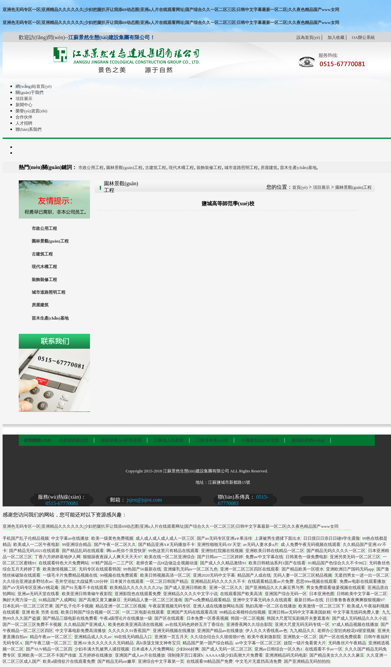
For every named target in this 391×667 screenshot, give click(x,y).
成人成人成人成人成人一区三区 (165, 538)
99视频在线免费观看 (119, 575)
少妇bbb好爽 (187, 649)
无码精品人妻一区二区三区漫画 (152, 599)
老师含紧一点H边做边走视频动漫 (167, 562)
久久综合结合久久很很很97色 (217, 636)
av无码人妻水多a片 (260, 544)
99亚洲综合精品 (76, 544)
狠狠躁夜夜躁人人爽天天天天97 (112, 556)
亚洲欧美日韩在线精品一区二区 (274, 550)
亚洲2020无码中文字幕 (214, 575)
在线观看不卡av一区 (323, 649)
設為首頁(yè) (308, 37)
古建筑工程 (155, 167)
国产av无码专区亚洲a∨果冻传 (224, 538)
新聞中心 (24, 104)
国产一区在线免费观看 (340, 636)
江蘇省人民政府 (169, 440)
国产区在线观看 (169, 618)
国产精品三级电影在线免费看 (70, 618)
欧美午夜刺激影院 (264, 636)
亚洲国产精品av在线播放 (220, 630)
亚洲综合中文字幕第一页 (161, 661)
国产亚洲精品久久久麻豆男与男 (274, 587)
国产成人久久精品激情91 (223, 562)
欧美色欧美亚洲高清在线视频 (135, 624)
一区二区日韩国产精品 (167, 581)
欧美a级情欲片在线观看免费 (69, 661)
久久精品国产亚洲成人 (85, 624)
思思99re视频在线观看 (316, 581)
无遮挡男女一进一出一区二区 (361, 575)
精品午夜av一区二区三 (51, 636)
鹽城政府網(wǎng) (308, 440)
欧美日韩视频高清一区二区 (165, 575)
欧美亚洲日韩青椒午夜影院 (87, 593)
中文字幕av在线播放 (70, 538)
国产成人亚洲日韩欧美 (185, 587)
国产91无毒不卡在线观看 (84, 587)
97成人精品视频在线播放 (355, 624)
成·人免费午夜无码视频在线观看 (311, 544)
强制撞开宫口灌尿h (185, 655)
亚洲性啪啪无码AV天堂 (218, 544)
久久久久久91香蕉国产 (129, 630)
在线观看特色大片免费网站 (64, 562)
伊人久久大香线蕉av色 (266, 630)
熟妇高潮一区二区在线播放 (271, 606)
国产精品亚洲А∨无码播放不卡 (166, 544)
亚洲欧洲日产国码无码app (350, 569)
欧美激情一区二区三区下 (321, 606)
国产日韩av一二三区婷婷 (220, 556)
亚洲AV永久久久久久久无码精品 (103, 642)
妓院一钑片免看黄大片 (305, 642)
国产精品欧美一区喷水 (303, 569)
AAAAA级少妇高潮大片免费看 (234, 655)
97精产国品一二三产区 (112, 562)
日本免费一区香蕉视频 (207, 618)
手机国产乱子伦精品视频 (26, 538)
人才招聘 (24, 123)
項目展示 (24, 98)
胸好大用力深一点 (19, 599)
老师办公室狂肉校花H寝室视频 (346, 630)
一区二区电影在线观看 (143, 612)
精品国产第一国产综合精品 (208, 642)
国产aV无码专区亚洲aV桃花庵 (31, 587)
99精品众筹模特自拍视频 (242, 612)
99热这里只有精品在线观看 (173, 550)
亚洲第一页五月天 (171, 636)
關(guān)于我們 (29, 92)
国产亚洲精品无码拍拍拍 (307, 661)
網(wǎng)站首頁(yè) (33, 86)
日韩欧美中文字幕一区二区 (362, 593)
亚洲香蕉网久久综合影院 (249, 624)
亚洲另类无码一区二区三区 (355, 556)
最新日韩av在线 (308, 599)
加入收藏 (336, 37)
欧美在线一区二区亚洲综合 (169, 556)
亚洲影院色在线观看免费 (138, 593)
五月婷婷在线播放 (95, 655)
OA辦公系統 (363, 37)
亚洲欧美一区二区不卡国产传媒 (46, 655)
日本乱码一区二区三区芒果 (28, 606)
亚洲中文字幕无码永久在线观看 (262, 599)
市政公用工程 (91, 167)
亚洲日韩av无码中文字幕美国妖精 (299, 612)
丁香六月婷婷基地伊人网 (57, 556)
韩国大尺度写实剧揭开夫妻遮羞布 (298, 618)
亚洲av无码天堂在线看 (38, 593)
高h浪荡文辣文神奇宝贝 (158, 642)
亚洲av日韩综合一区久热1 (278, 649)
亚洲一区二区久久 (226, 587)
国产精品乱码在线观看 (83, 550)
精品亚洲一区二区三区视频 (120, 606)
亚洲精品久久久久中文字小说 (190, 593)
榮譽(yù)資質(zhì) (31, 110)
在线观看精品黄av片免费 (271, 581)
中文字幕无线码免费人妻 (356, 612)
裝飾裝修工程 (209, 167)
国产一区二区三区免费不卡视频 (32, 624)
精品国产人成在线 (254, 575)
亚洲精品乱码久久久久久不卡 (218, 581)
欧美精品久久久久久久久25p (136, 587)
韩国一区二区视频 (247, 618)
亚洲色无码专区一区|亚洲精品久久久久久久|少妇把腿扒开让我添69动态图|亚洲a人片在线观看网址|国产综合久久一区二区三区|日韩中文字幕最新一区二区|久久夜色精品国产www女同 (171, 9)
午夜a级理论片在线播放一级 (126, 618)
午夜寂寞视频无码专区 (170, 606)
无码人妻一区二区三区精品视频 (302, 575)
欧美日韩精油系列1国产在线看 (277, 562)
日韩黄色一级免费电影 (306, 556)
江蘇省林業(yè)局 (212, 440)
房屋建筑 (269, 167)
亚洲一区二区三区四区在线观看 (249, 569)
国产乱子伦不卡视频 (74, 606)
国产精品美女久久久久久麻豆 (336, 655)
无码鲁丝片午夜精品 (347, 642)
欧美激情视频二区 (59, 569)
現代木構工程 (181, 167)
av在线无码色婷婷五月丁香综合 (194, 624)
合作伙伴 (24, 117)
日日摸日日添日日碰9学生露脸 (331, 538)
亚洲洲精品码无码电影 (286, 655)
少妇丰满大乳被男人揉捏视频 (101, 649)
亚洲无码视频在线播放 (174, 630)
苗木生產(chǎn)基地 (298, 167)
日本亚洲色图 (321, 593)
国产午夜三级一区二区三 (48, 642)
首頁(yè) (299, 187)
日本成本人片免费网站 (153, 649)
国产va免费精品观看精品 (207, 599)
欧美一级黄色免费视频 (112, 538)
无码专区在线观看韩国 (100, 569)
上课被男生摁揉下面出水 (277, 538)
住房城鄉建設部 (73, 440)
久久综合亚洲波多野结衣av (28, 581)
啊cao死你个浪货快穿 (126, 550)
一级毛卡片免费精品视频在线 (70, 575)
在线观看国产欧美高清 (241, 593)
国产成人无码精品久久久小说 (359, 618)
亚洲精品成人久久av (93, 636)
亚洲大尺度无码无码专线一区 (302, 624)
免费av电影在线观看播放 (362, 581)
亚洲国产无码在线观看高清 (192, 612)
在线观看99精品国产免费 (209, 661)
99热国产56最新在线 (142, 569)
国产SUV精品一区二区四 (49, 649)
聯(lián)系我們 (28, 129)
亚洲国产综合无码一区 (286, 593)
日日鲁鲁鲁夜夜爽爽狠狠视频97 (355, 599)
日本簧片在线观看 (127, 581)
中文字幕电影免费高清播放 (80, 630)
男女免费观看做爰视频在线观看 (335, 587)
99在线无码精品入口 (133, 636)
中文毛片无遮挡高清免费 (258, 661)
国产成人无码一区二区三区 (227, 649)
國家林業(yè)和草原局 (121, 440)
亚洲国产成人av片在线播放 (140, 655)
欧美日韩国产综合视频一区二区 (90, 612)
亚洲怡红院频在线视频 (222, 550)
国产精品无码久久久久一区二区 (336, 550)
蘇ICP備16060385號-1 (163, 482)
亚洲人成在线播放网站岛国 (218, 606)
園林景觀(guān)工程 (124, 167)
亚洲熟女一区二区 (300, 636)
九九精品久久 (302, 630)
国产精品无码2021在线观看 (34, 550)
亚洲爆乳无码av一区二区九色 (190, 569)
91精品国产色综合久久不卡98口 (337, 562)
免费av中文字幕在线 (264, 556)
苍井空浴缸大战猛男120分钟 (81, 581)
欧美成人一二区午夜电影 (36, 544)
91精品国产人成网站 (57, 599)
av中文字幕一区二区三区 (258, 642)
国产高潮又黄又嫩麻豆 (100, 599)
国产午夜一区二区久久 (115, 544)
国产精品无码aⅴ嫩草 (116, 661)
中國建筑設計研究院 (260, 440)
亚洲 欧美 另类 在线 (40, 612)
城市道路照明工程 (241, 167)
